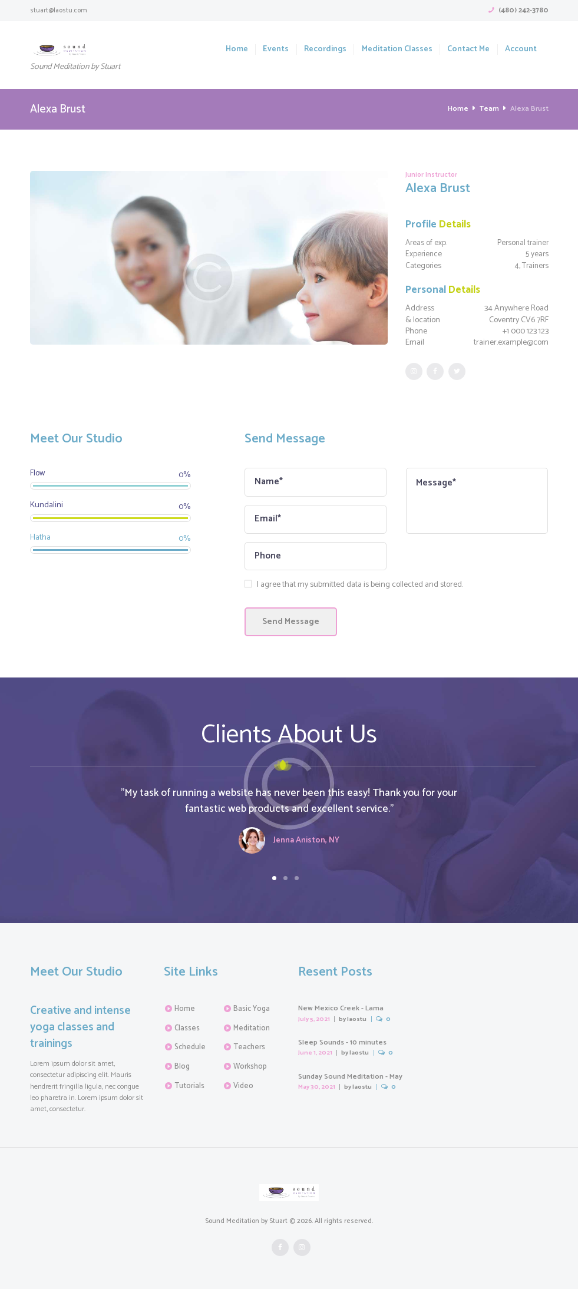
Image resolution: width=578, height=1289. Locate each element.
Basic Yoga (251, 1009)
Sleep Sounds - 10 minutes (342, 1043)
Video (243, 1086)
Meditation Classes (397, 49)
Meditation (251, 1028)
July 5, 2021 (314, 1019)
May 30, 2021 (316, 1087)
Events (276, 49)
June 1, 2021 (315, 1052)
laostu (356, 1019)
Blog (182, 1066)
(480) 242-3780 (523, 10)
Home (237, 49)
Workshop (250, 1066)
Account (521, 49)
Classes (187, 1028)
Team (489, 109)
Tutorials (189, 1086)
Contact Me (468, 49)
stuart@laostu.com (58, 10)
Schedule (190, 1047)
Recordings (325, 49)
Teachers (249, 1047)
